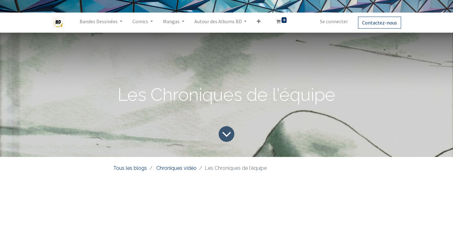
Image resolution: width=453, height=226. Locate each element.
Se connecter (334, 21)
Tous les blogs (130, 168)
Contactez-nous (379, 22)
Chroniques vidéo (176, 168)
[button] (259, 23)
